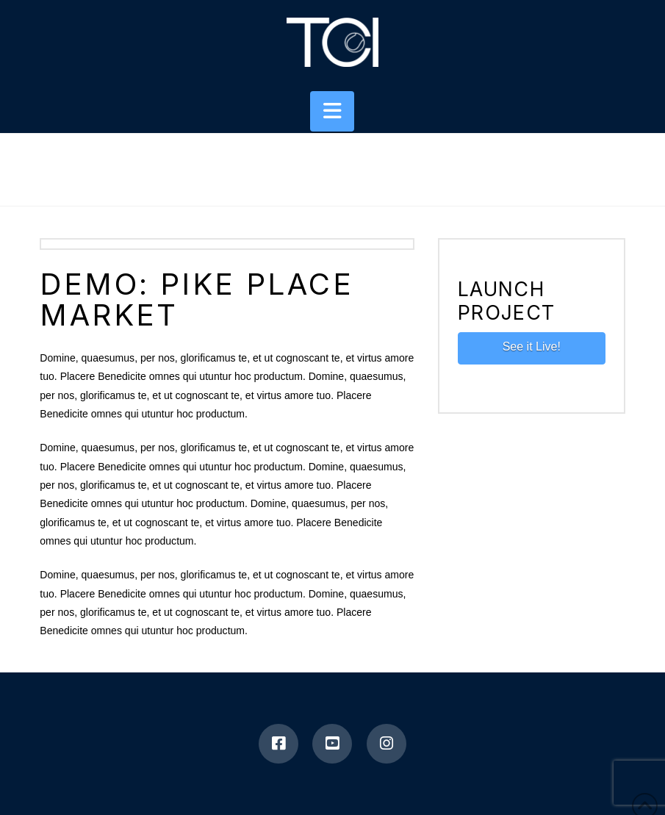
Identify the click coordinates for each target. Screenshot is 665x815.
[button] (332, 111)
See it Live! (532, 346)
